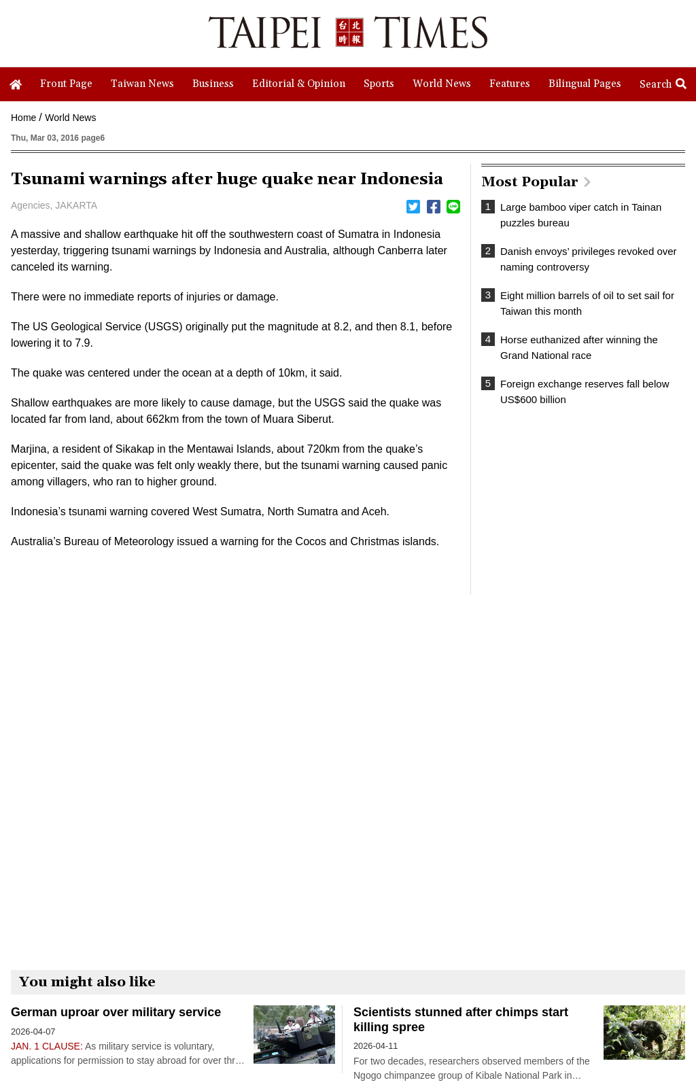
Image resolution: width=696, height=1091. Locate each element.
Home (23, 117)
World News (70, 117)
